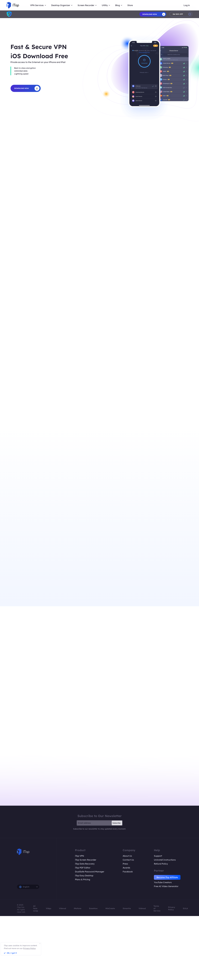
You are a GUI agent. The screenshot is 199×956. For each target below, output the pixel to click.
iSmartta (127, 908)
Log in (187, 5)
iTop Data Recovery (84, 863)
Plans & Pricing (82, 879)
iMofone (77, 908)
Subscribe (117, 823)
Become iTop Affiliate (167, 877)
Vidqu (48, 908)
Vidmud (142, 908)
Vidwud (62, 908)
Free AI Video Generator (166, 886)
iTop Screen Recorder (85, 859)
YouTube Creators (163, 882)
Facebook (128, 871)
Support (158, 856)
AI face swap (35, 908)
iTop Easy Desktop (84, 875)
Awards (126, 867)
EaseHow (93, 908)
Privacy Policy (171, 908)
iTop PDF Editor (82, 867)
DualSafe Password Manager (89, 871)
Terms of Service (157, 908)
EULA (185, 908)
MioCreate (110, 908)
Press (125, 863)
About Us (127, 856)
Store (130, 5)
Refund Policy (161, 863)
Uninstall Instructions (165, 859)
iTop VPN (79, 856)
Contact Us (128, 859)
